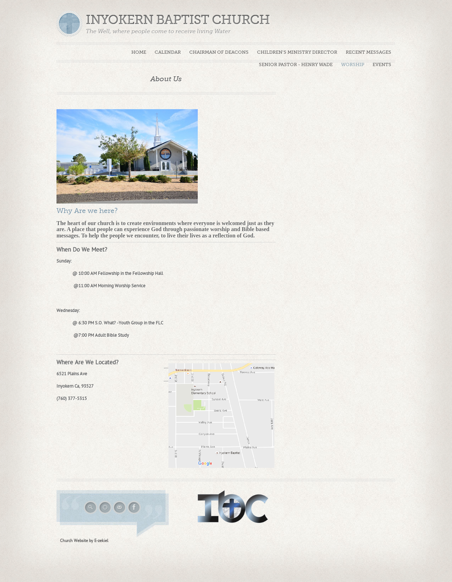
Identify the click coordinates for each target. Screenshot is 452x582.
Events (382, 64)
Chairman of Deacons (219, 52)
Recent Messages (368, 52)
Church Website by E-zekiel (84, 540)
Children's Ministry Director (297, 52)
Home (138, 52)
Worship (352, 64)
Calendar (168, 52)
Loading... (349, 142)
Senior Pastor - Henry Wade (296, 64)
